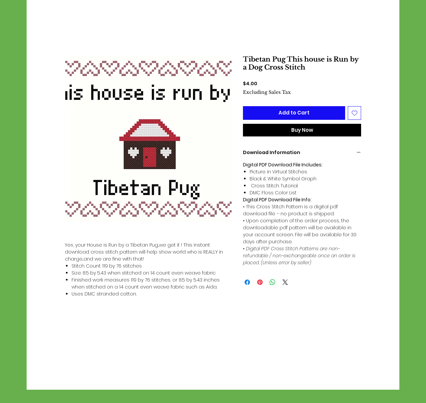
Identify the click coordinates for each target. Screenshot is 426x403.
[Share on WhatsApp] (273, 282)
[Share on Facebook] (247, 282)
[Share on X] (285, 282)
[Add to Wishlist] (354, 113)
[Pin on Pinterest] (260, 282)
